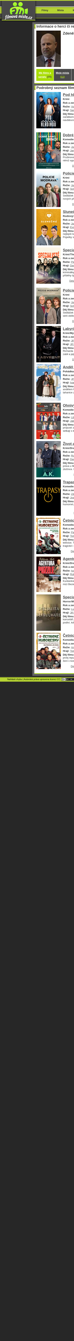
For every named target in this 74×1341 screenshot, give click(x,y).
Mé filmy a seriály (45, 74)
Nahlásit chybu (14, 679)
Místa (60, 10)
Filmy (45, 10)
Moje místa (62, 74)
